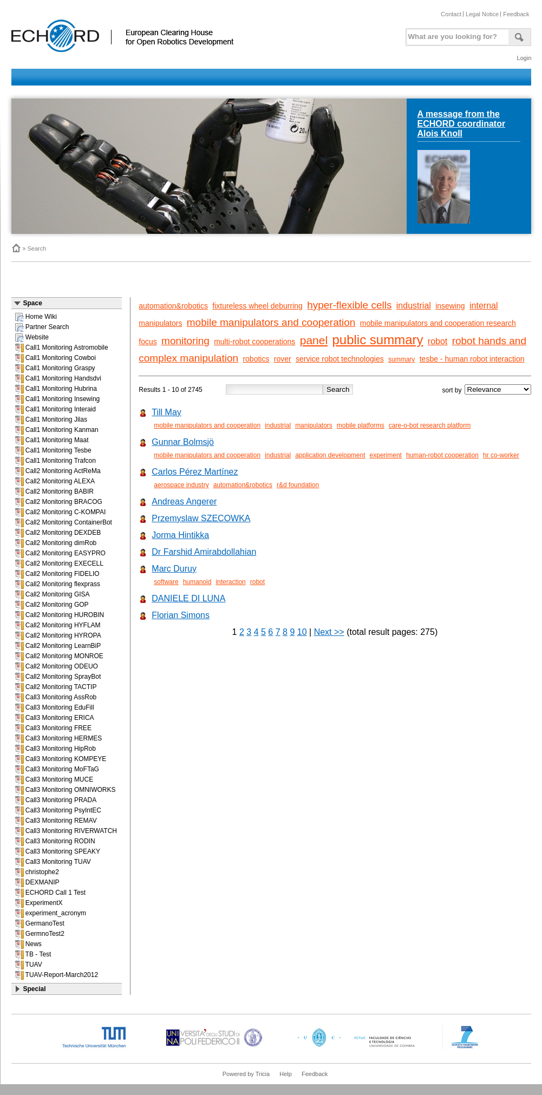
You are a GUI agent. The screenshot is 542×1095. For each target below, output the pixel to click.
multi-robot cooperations (254, 341)
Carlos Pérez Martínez (195, 471)
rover (282, 359)
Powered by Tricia (246, 1074)
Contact (451, 14)
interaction (230, 582)
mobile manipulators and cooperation (271, 322)
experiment (386, 455)
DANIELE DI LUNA (188, 598)
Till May (166, 412)
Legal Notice (482, 14)
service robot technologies (340, 359)
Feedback (516, 14)
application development (330, 455)
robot (437, 341)
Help (285, 1074)
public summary (377, 339)
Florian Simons (181, 615)
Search (37, 248)
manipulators (160, 323)
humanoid (197, 582)
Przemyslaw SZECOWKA (201, 518)
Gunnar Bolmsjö (183, 442)
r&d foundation (298, 485)
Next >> (329, 632)
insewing (450, 305)
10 (302, 632)
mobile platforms (360, 425)
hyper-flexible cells (349, 305)
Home (15, 248)
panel (314, 340)
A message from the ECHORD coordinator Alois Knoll (461, 123)
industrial (413, 305)
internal (483, 305)
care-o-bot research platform (430, 425)
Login (524, 58)
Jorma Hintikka (180, 535)
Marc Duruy (174, 568)
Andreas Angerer (184, 501)
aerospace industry (181, 485)
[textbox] (456, 34)
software (166, 582)
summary (401, 359)
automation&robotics (173, 305)
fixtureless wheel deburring (257, 305)
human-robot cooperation (442, 455)
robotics (256, 359)
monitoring (185, 340)
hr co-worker (501, 455)
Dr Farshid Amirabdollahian (204, 551)
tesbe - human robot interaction (472, 359)
